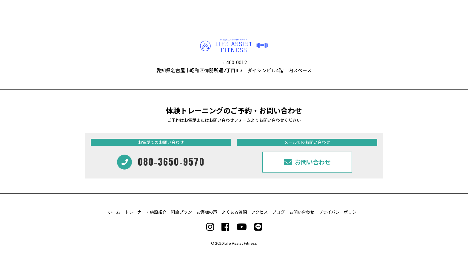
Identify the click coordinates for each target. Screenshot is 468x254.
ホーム (114, 212)
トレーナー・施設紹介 (146, 212)
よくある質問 (234, 212)
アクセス (259, 212)
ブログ (278, 212)
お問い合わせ (301, 212)
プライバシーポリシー (340, 212)
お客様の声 (206, 212)
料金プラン (181, 212)
